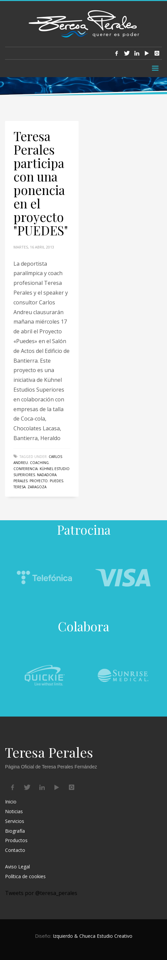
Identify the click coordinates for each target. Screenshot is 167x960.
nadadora (46, 474)
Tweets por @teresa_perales (41, 893)
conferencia (25, 468)
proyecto (39, 480)
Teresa (19, 487)
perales (20, 480)
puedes (56, 480)
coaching (39, 462)
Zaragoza (37, 487)
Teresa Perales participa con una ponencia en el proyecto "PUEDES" (40, 183)
